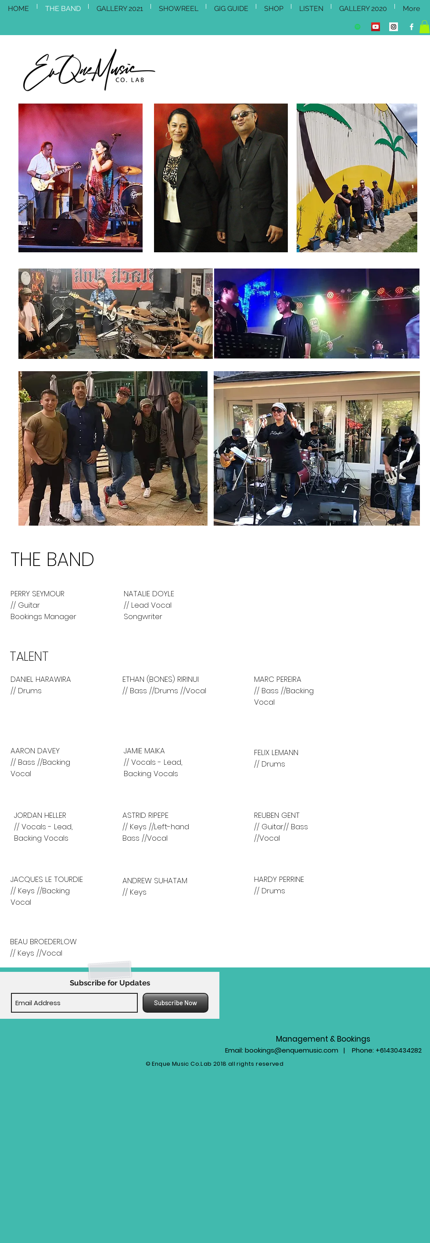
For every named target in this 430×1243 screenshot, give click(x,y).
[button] (424, 26)
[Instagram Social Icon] (393, 26)
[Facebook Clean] (411, 26)
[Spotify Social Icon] (357, 26)
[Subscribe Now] (175, 1003)
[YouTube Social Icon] (375, 26)
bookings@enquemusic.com (291, 1050)
